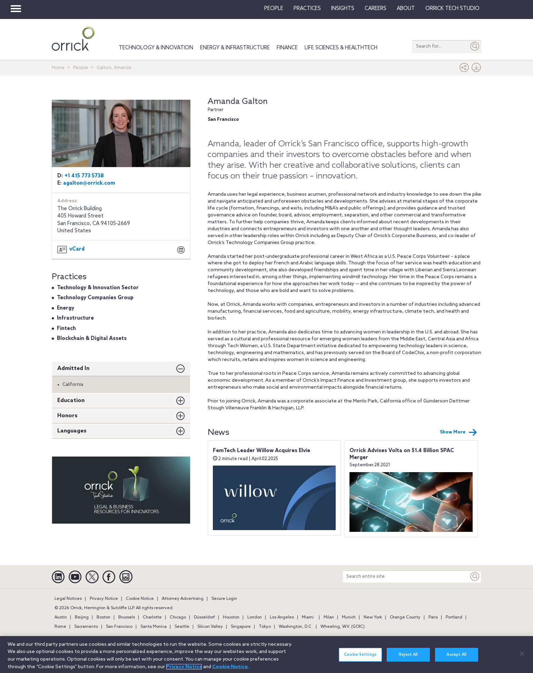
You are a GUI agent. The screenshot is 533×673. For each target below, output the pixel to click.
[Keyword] (475, 576)
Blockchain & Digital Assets (92, 338)
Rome (60, 626)
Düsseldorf (204, 617)
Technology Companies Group (95, 298)
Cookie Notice (140, 598)
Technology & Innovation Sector (98, 288)
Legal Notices (68, 598)
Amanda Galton (238, 102)
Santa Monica (153, 626)
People (273, 9)
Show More (458, 432)
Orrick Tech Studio (452, 9)
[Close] (522, 658)
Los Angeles (282, 617)
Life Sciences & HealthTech (341, 48)
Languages (72, 431)
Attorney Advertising (183, 598)
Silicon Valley (210, 626)
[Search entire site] (406, 576)
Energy (65, 308)
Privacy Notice (104, 598)
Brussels (126, 617)
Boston (103, 617)
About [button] (406, 9)
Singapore (241, 626)
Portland (454, 617)
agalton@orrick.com (89, 183)
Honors (67, 415)
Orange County (405, 617)
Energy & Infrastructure (235, 48)
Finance (287, 48)
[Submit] (475, 46)
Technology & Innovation (156, 48)
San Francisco (119, 626)
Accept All (456, 659)
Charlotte (152, 617)
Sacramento (86, 626)
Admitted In (73, 368)
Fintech (66, 328)
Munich (349, 617)
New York (373, 617)
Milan (329, 617)
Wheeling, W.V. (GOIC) (342, 626)
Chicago (178, 617)
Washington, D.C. (296, 626)
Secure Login (224, 598)
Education (71, 400)
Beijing (82, 617)
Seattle (182, 626)
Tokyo (265, 626)
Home (58, 67)
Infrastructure (75, 318)
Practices (307, 9)
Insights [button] (342, 9)
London (254, 617)
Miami (308, 617)
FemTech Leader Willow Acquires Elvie (261, 451)
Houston (231, 617)
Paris (433, 617)
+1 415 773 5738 (84, 176)
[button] (464, 69)
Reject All (408, 659)
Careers (375, 9)
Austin (61, 617)
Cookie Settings (360, 659)
